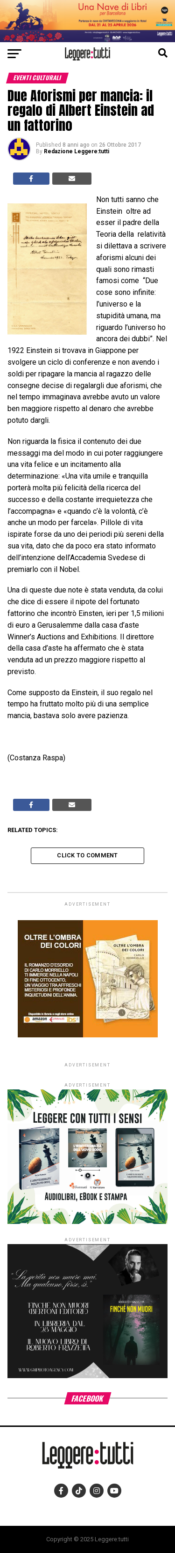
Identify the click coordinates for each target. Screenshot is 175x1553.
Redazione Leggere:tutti (76, 151)
